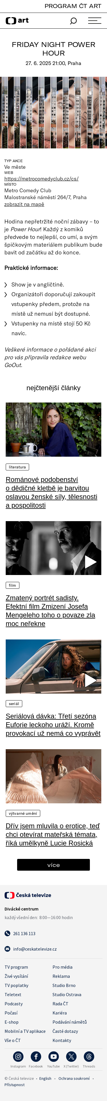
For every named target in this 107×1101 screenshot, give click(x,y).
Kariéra (60, 1013)
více (53, 864)
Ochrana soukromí (74, 1078)
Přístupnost (15, 1084)
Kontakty (62, 1040)
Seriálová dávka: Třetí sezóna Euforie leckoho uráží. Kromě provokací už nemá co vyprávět (53, 724)
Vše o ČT (13, 1040)
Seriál (14, 703)
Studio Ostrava (67, 994)
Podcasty (14, 1003)
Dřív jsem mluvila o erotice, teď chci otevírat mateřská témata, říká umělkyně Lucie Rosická (53, 834)
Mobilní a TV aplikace (25, 1031)
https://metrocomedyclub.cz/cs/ (41, 178)
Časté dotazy (65, 1031)
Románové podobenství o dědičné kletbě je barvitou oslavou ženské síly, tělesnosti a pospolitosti (51, 492)
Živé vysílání (16, 976)
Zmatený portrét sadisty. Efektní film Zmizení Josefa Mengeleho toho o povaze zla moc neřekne (50, 610)
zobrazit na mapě (24, 204)
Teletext (13, 994)
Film (12, 585)
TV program (16, 967)
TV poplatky (16, 985)
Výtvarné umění (23, 813)
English (45, 1078)
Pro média (62, 967)
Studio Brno (64, 985)
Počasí (11, 1013)
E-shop (12, 1022)
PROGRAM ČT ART (73, 5)
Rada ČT (60, 1003)
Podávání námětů (70, 1022)
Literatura (17, 467)
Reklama (61, 976)
